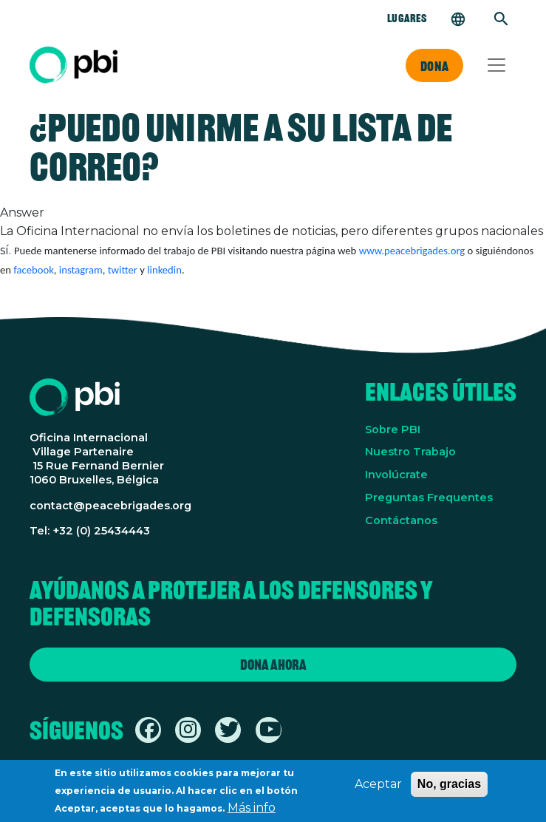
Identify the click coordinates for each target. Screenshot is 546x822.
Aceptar (378, 789)
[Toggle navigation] (496, 65)
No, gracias (449, 789)
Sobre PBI (392, 429)
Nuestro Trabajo (410, 451)
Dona (434, 66)
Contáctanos (401, 520)
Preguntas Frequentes (429, 497)
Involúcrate (396, 474)
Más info (252, 813)
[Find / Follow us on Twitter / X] (229, 732)
